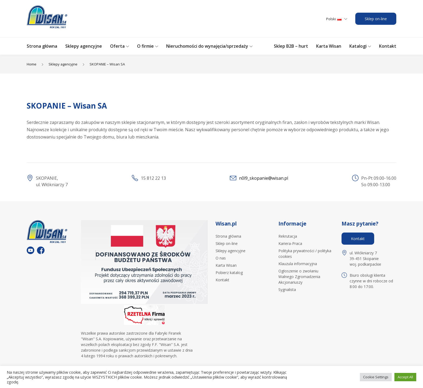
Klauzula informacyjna (297, 263)
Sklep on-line (376, 18)
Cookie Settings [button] (375, 377)
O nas (221, 258)
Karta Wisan (328, 46)
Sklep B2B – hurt (291, 46)
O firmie (145, 46)
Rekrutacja (287, 236)
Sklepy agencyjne (83, 46)
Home (31, 64)
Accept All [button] (405, 377)
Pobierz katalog (229, 272)
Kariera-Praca (290, 243)
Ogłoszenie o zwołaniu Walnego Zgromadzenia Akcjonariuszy (299, 276)
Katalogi (358, 46)
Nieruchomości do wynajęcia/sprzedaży (207, 46)
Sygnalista (287, 289)
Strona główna (42, 46)
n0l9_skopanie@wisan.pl (263, 178)
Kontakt (387, 46)
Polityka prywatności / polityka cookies (304, 253)
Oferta (117, 46)
